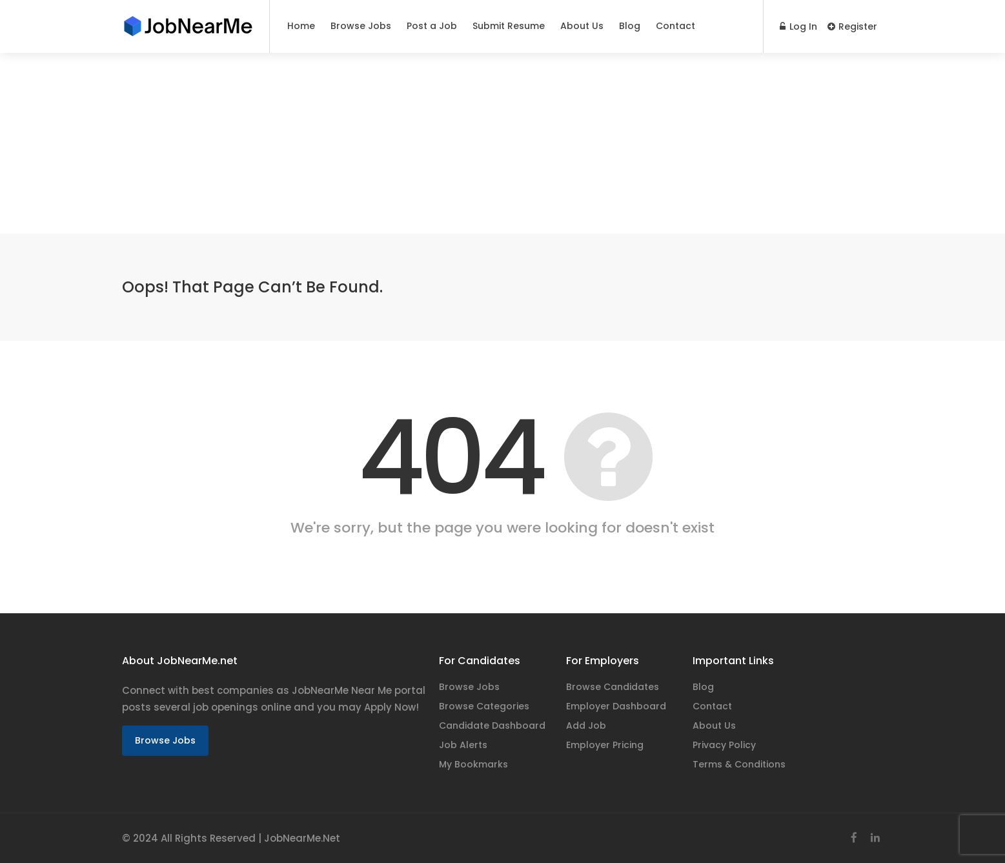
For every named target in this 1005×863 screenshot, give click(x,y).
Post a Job (432, 25)
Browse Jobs (360, 25)
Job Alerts (463, 744)
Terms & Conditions (739, 764)
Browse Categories (484, 706)
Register (852, 26)
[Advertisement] (387, 143)
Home (301, 25)
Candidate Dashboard (492, 725)
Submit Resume (508, 25)
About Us (582, 25)
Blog (629, 25)
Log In (798, 26)
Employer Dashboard (616, 706)
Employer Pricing (605, 744)
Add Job (586, 725)
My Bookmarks (473, 764)
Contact (675, 25)
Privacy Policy (724, 744)
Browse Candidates (612, 686)
